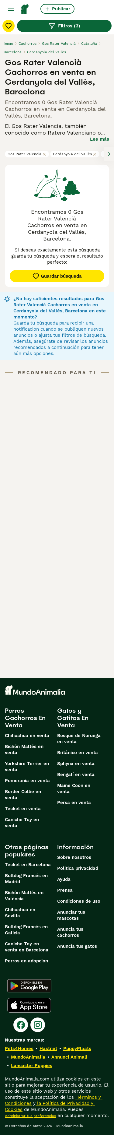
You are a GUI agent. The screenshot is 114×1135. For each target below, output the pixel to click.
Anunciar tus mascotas (71, 915)
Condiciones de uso (78, 901)
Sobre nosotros (74, 857)
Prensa (65, 890)
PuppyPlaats (77, 1048)
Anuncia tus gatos (77, 946)
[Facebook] (20, 1024)
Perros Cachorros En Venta (25, 718)
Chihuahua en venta (27, 735)
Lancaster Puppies (31, 1065)
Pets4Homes (19, 1048)
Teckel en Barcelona (28, 864)
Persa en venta (74, 802)
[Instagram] (37, 1024)
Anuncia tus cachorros (70, 932)
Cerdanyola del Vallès (75, 154)
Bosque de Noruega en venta (79, 738)
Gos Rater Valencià (27, 154)
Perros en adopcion (26, 961)
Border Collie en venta (23, 794)
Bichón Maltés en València (24, 895)
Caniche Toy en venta (22, 822)
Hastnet (48, 1048)
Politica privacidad (77, 868)
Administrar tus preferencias (30, 1116)
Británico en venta (77, 752)
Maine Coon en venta (73, 788)
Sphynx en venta (76, 763)
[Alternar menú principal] (11, 9)
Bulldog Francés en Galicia (26, 930)
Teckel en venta (23, 808)
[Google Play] (29, 986)
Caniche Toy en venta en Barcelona (26, 947)
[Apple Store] (29, 1005)
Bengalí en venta (76, 774)
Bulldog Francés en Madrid (26, 878)
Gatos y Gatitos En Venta (72, 718)
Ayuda (64, 879)
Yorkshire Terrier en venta (27, 766)
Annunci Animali (69, 1057)
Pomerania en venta (27, 780)
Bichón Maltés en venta (24, 749)
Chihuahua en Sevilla (20, 913)
